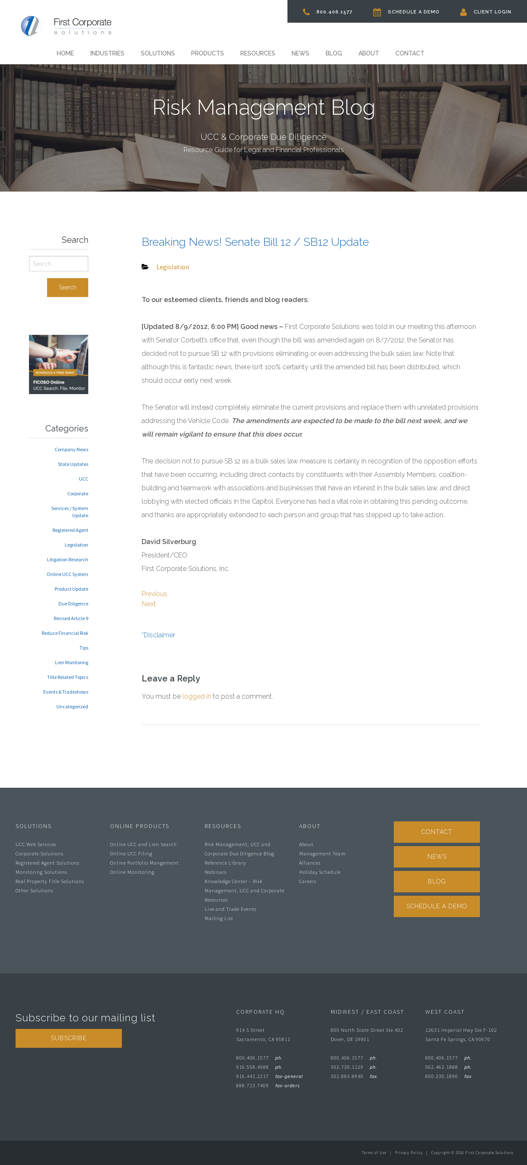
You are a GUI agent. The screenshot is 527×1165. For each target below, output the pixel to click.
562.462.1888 (448, 1067)
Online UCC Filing (131, 853)
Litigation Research (67, 559)
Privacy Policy (409, 1152)
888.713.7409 (268, 1085)
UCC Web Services (36, 844)
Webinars (216, 872)
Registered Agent (70, 530)
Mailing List (219, 918)
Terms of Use (374, 1152)
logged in (196, 696)
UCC (83, 479)
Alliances (310, 863)
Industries (107, 53)
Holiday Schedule (320, 872)
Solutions (158, 53)
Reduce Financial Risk (65, 633)
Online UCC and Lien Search (143, 844)
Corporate (77, 493)
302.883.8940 (355, 1076)
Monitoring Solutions (41, 872)
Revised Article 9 (71, 618)
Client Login (485, 12)
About (368, 53)
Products (207, 53)
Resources (257, 53)
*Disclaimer (158, 635)
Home (65, 53)
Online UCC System (67, 574)
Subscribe (69, 1038)
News (300, 53)
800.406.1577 (328, 12)
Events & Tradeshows (65, 692)
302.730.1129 (354, 1067)
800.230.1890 (449, 1076)
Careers (307, 881)
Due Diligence (73, 603)
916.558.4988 (259, 1067)
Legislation (76, 545)
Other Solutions (34, 890)
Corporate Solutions (39, 853)
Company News (71, 449)
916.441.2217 (269, 1076)
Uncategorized (72, 706)
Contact (409, 53)
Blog (334, 53)
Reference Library (225, 863)
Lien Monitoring (71, 662)
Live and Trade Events (230, 909)
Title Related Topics (67, 677)
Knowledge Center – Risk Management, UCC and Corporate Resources (245, 890)
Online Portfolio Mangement (144, 863)
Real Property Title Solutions (50, 881)
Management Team (322, 853)
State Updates (73, 464)
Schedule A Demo (406, 12)
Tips (83, 647)
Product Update (71, 589)
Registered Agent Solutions (47, 863)
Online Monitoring (132, 872)
